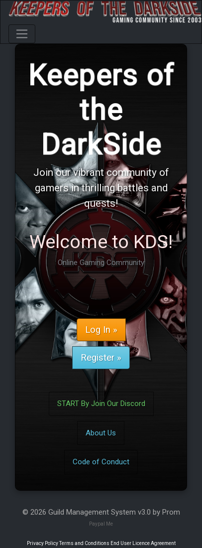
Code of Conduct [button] (101, 461)
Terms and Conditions (84, 543)
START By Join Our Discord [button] (101, 403)
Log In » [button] (101, 329)
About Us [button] (101, 432)
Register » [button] (101, 357)
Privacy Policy (42, 543)
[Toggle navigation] (21, 33)
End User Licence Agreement (143, 543)
